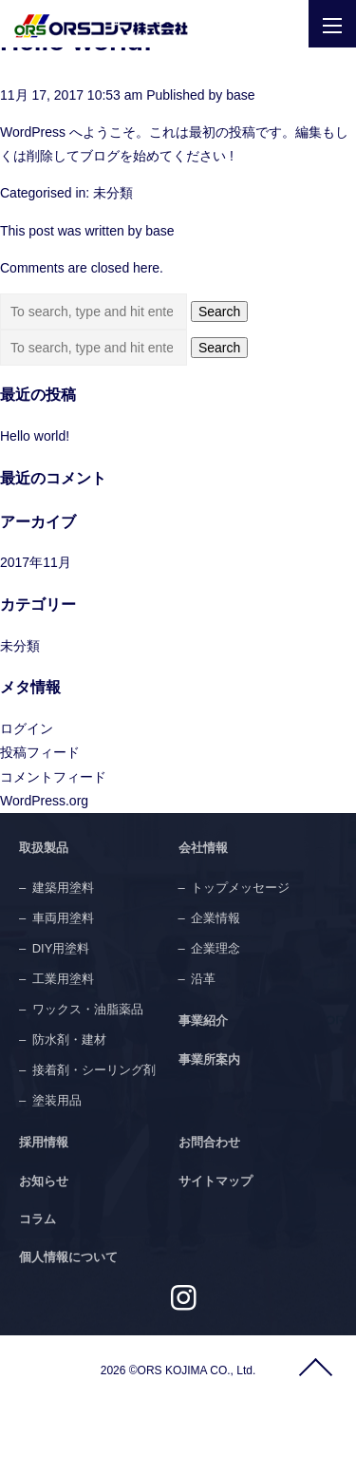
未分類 (113, 192)
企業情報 (215, 918)
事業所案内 (209, 1059)
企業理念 (215, 948)
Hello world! (34, 436)
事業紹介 (203, 1020)
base (240, 95)
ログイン (26, 728)
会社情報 (203, 848)
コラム (37, 1219)
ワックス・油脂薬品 (87, 1009)
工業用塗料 (63, 979)
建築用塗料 (63, 887)
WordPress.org (44, 800)
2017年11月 (35, 562)
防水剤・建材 (69, 1039)
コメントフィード (53, 776)
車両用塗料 (63, 918)
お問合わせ (209, 1142)
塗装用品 (57, 1100)
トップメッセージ (240, 887)
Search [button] (219, 311)
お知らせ (43, 1181)
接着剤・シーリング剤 (94, 1070)
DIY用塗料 (61, 948)
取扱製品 (43, 848)
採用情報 (43, 1142)
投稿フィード (40, 752)
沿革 (203, 979)
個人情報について (68, 1257)
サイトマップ (215, 1181)
